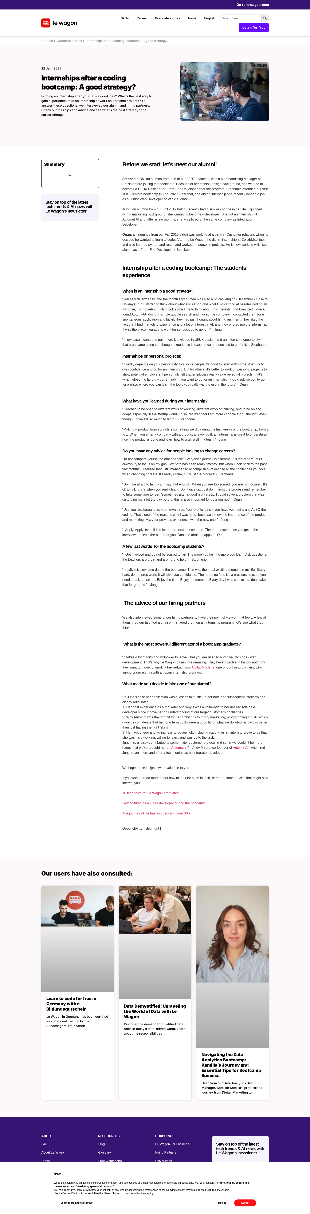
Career (142, 18)
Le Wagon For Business (172, 1144)
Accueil (47, 41)
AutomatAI (241, 747)
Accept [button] (245, 1202)
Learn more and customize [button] (77, 1202)
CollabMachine (203, 667)
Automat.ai (179, 747)
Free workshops (110, 1161)
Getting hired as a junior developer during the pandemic (163, 803)
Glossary (104, 1152)
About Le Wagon (53, 1152)
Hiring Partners (165, 1152)
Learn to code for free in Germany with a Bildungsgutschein (71, 1004)
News (192, 18)
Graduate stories (167, 18)
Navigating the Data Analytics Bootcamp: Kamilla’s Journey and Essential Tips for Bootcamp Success (231, 1065)
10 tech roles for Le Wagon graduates (150, 793)
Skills (125, 18)
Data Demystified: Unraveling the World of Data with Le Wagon (155, 1011)
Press (45, 1161)
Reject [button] (222, 1202)
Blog (101, 1144)
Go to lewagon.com (252, 5)
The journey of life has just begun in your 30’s (156, 813)
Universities (163, 1161)
